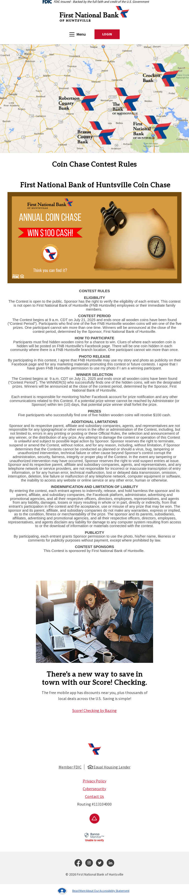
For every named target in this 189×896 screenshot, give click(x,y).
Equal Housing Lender (109, 766)
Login (111, 34)
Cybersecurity (94, 788)
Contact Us (94, 796)
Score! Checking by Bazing (94, 710)
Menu (77, 34)
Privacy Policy (94, 780)
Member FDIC (70, 766)
